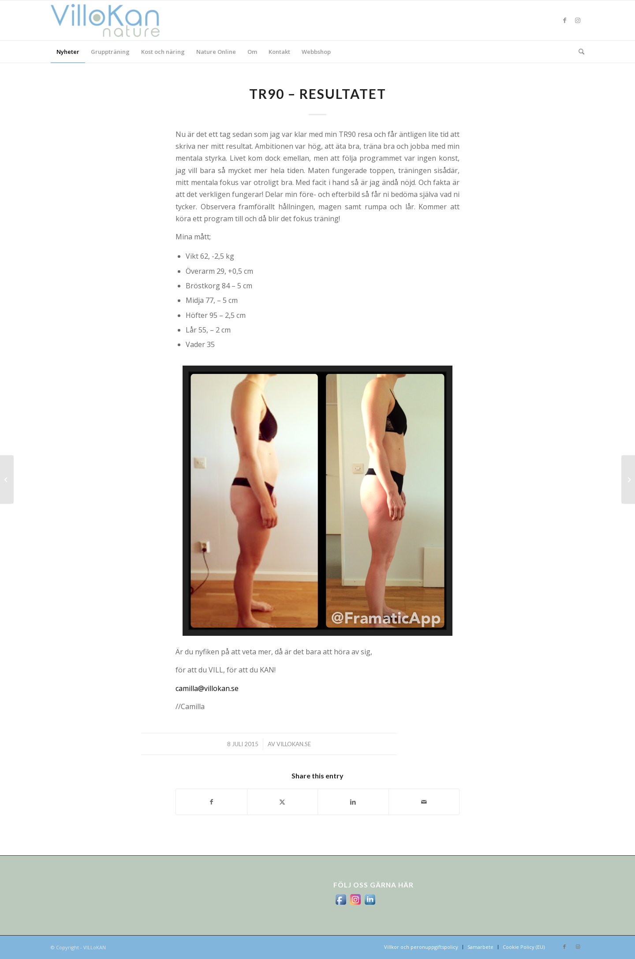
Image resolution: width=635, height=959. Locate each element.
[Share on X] (282, 802)
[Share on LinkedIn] (353, 802)
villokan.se (293, 744)
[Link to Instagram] (577, 20)
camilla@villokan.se (207, 688)
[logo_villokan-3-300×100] (110, 20)
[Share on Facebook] (211, 802)
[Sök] (578, 52)
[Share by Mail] (424, 802)
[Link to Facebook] (564, 20)
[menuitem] (68, 52)
